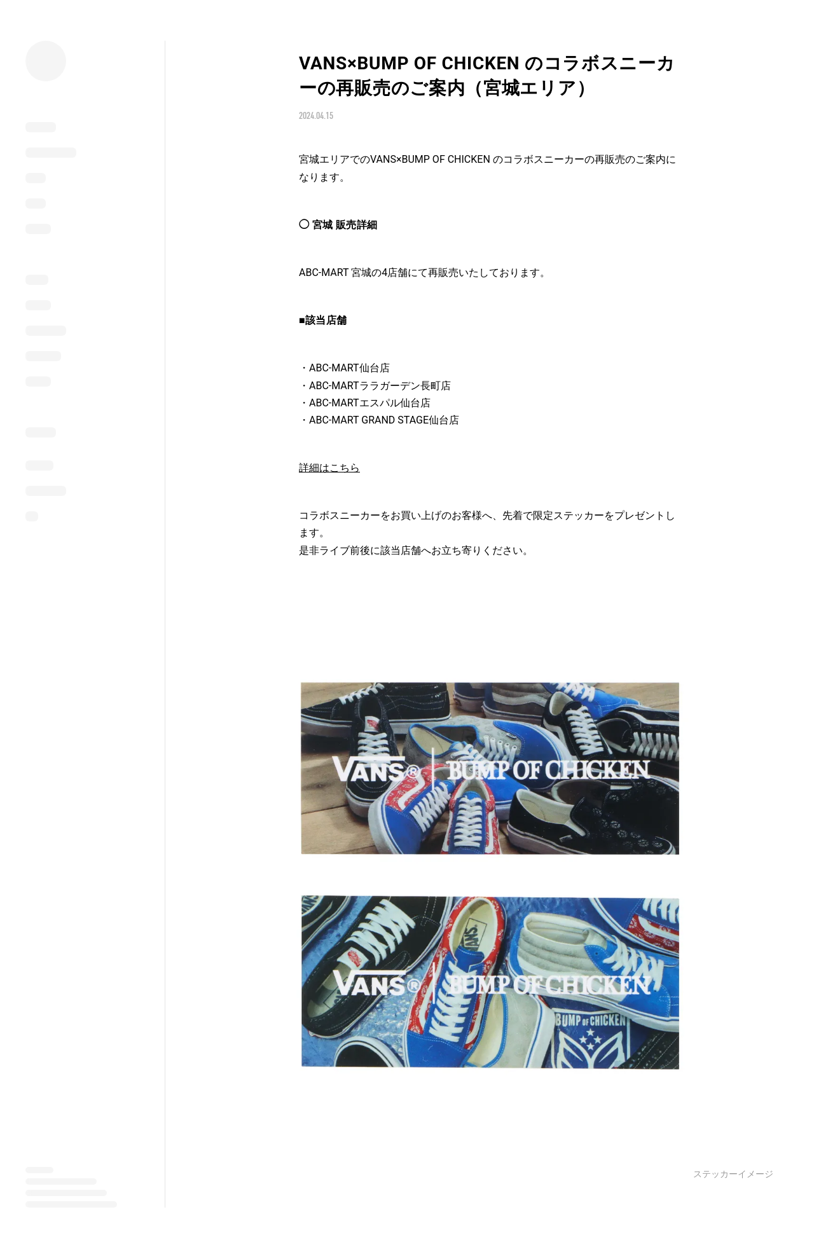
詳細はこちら (329, 468)
